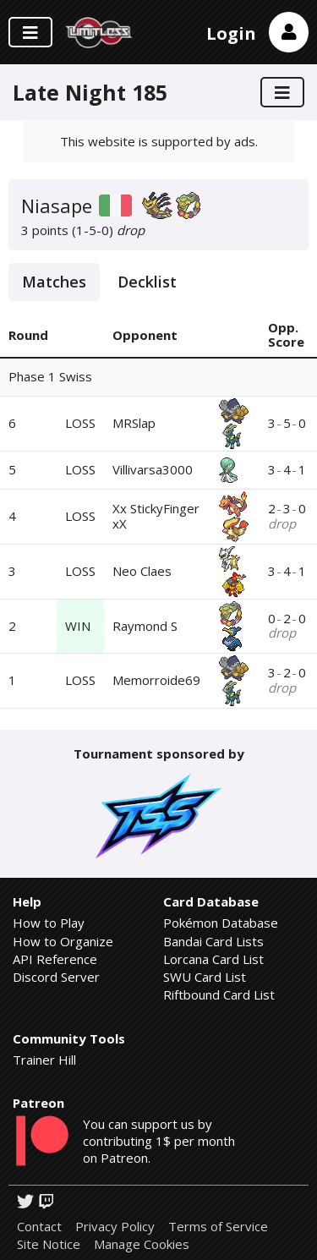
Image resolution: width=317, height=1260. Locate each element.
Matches (54, 281)
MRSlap (134, 422)
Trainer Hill (44, 1059)
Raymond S (145, 625)
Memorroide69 (156, 679)
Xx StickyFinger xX (155, 515)
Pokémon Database (220, 922)
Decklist (147, 281)
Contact (39, 1226)
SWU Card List (204, 976)
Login (231, 33)
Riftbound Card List (219, 994)
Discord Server (56, 976)
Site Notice (48, 1244)
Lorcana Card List (213, 958)
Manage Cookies (141, 1244)
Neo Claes (142, 570)
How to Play (49, 922)
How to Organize (63, 941)
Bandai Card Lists (213, 941)
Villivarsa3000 (152, 469)
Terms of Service (218, 1226)
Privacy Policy (115, 1226)
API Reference (55, 958)
